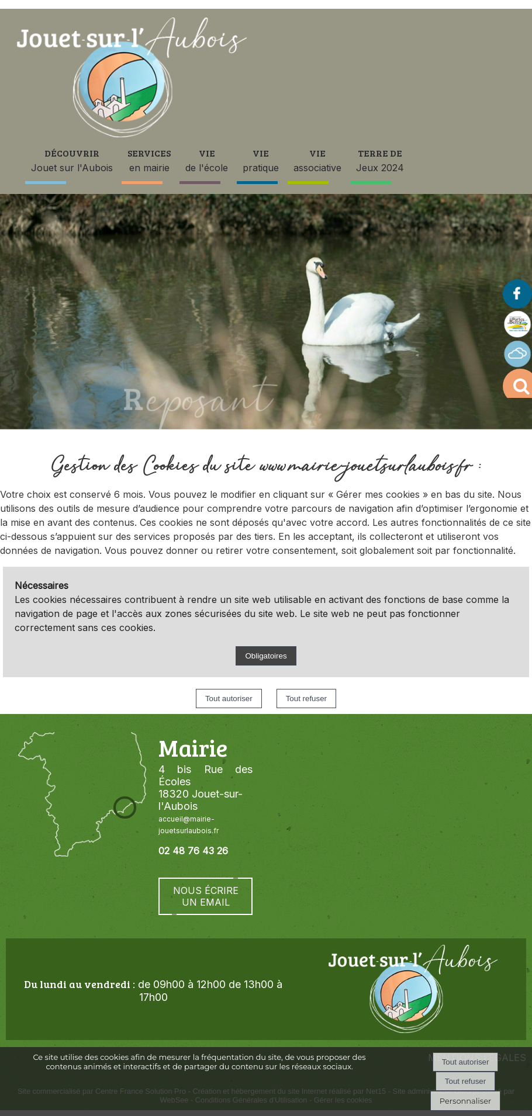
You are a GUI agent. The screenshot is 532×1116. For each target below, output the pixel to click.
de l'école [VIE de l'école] (206, 160)
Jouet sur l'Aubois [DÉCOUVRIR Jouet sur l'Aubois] (72, 160)
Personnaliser (465, 1100)
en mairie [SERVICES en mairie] (149, 160)
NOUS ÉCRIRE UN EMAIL (206, 896)
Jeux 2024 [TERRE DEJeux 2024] (380, 160)
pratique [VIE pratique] (261, 160)
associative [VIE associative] (317, 160)
